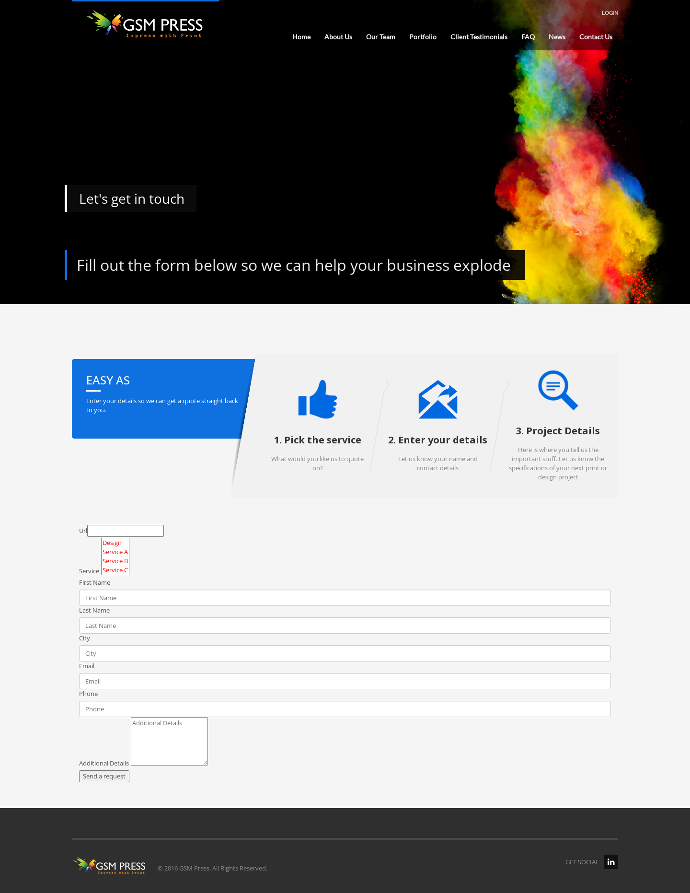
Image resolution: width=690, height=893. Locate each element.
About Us (338, 37)
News (557, 37)
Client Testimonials (478, 37)
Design (115, 542)
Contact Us (595, 37)
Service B (115, 561)
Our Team (380, 37)
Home (301, 37)
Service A (115, 552)
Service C (115, 570)
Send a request (104, 776)
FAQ (528, 37)
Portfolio (423, 37)
